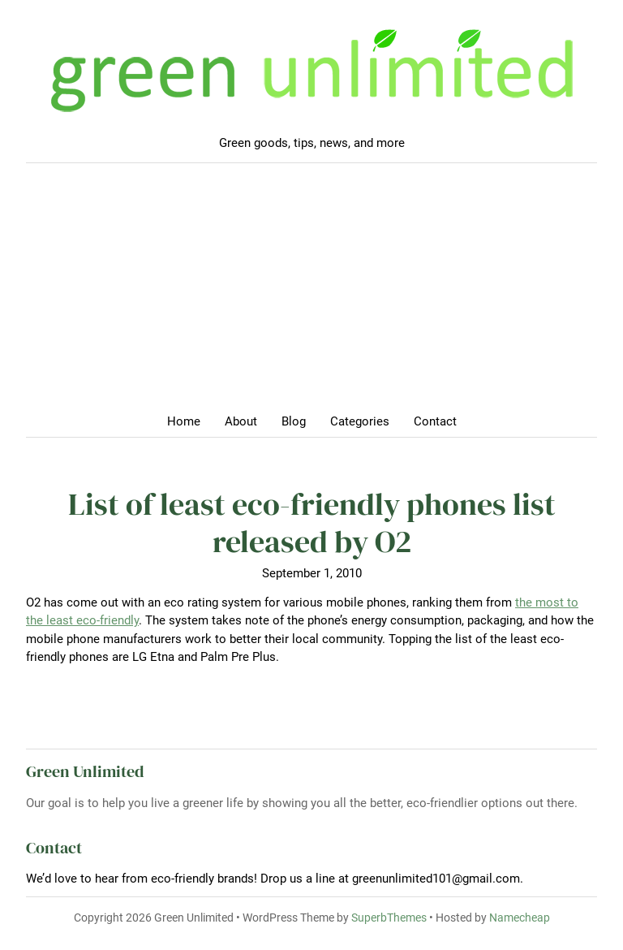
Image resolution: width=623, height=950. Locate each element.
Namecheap (519, 917)
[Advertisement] (311, 293)
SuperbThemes (389, 917)
